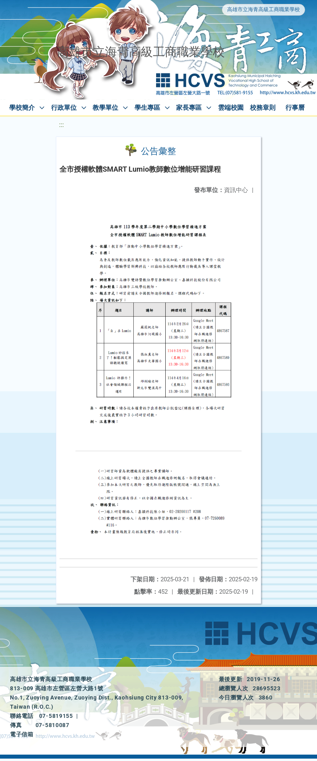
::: (61, 125)
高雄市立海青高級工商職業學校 (263, 9)
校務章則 (262, 107)
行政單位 (64, 107)
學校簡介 (22, 107)
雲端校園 (231, 107)
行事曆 (295, 107)
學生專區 (147, 107)
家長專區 (189, 107)
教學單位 (105, 107)
